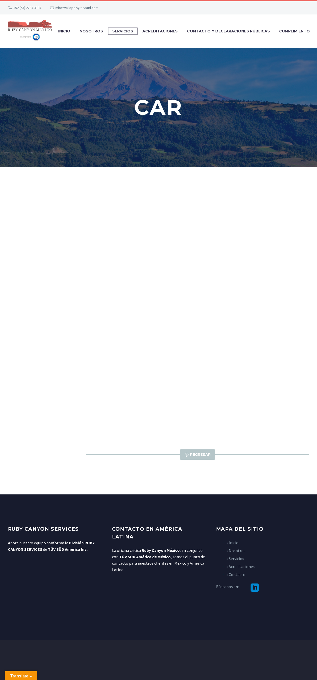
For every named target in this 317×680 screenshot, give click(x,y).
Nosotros (91, 31)
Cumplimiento (294, 31)
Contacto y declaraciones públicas (228, 31)
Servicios (122, 31)
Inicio (64, 31)
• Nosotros (235, 550)
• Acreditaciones (240, 566)
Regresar (197, 454)
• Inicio (232, 542)
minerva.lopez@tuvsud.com (76, 7)
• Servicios (235, 558)
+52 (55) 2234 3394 (27, 7)
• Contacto (235, 574)
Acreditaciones (160, 31)
